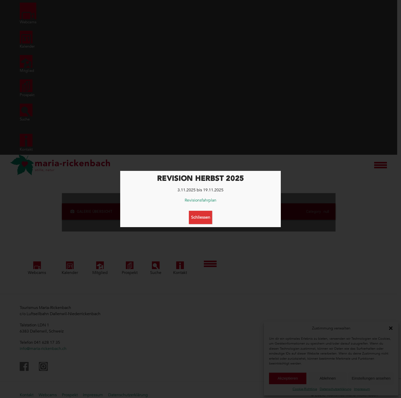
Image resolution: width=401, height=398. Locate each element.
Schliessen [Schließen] (200, 217)
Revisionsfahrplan (200, 200)
